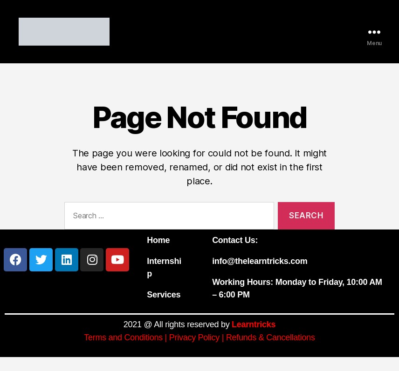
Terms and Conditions (123, 351)
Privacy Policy (194, 351)
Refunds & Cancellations (270, 351)
